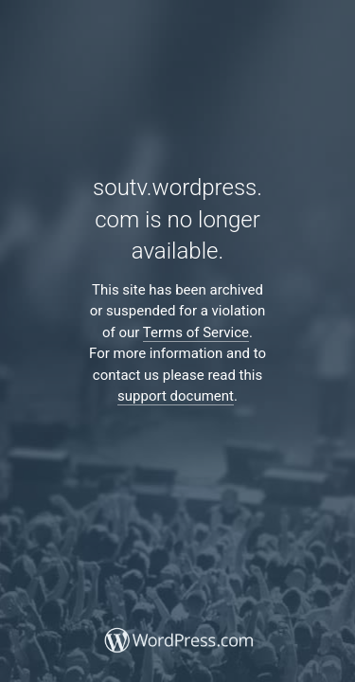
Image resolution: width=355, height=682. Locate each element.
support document (175, 395)
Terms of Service (196, 332)
